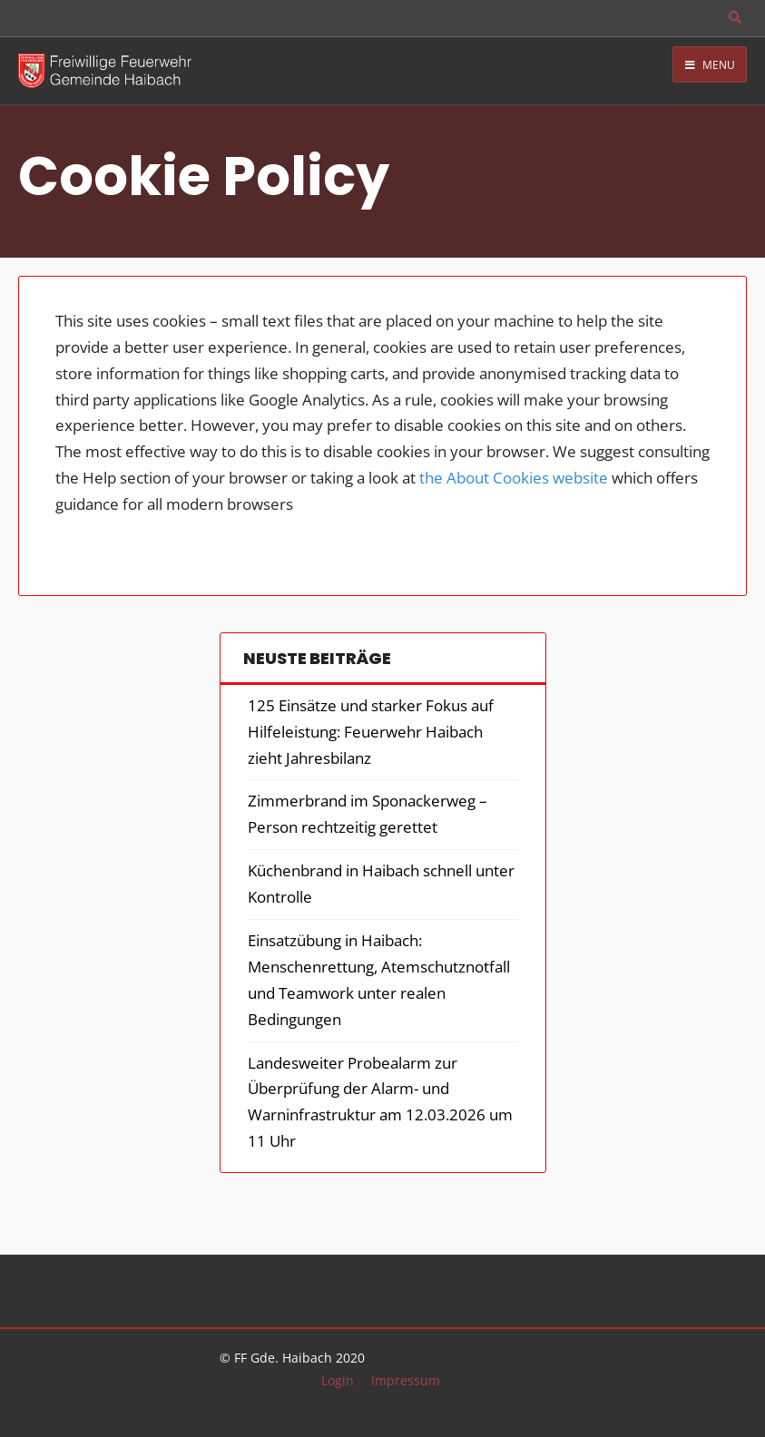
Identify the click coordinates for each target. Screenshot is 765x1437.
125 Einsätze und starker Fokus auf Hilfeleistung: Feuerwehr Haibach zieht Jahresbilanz (371, 731)
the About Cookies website (513, 477)
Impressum (405, 1380)
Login (337, 1380)
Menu (710, 65)
